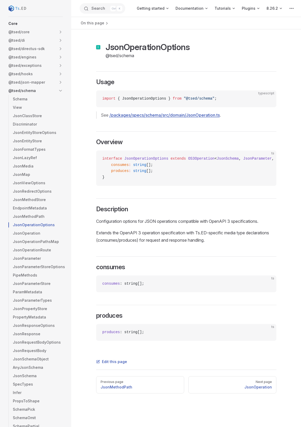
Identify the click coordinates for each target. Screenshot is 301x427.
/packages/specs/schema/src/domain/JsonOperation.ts (165, 115)
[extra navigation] (291, 8)
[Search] (102, 8)
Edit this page (111, 361)
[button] (35, 23)
